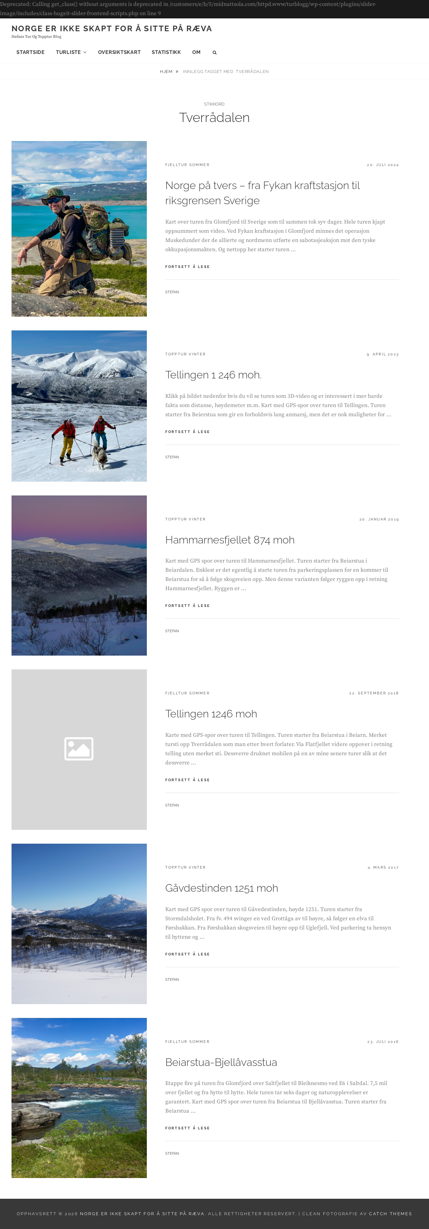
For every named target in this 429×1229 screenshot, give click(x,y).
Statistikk (166, 52)
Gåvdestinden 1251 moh (221, 888)
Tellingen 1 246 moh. (213, 375)
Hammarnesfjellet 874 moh (230, 540)
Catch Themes (390, 1213)
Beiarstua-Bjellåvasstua (221, 1062)
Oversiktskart (119, 52)
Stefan (172, 292)
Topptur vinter (185, 354)
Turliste (68, 52)
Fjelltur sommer (187, 165)
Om (196, 52)
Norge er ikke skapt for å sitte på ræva (112, 28)
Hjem (167, 71)
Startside (30, 52)
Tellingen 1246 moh (211, 714)
